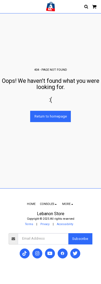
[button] (6, 6)
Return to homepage (50, 116)
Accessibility (65, 224)
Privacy (45, 224)
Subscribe (80, 239)
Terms (29, 224)
